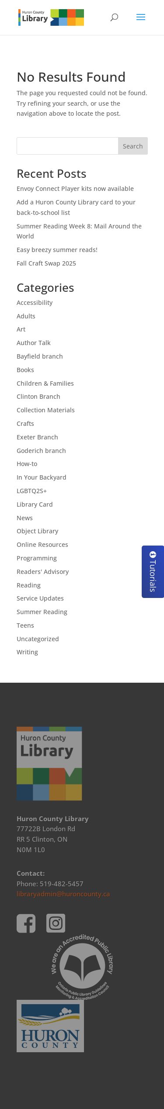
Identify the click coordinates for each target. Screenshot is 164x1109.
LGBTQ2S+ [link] (32, 491)
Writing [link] (27, 652)
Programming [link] (37, 558)
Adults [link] (26, 316)
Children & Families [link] (45, 383)
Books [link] (25, 370)
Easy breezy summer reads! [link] (57, 249)
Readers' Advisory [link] (43, 571)
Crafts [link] (25, 423)
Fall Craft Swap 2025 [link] (46, 263)
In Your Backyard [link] (41, 477)
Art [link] (21, 329)
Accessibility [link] (34, 302)
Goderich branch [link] (41, 450)
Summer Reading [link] (42, 612)
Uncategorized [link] (38, 639)
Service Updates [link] (40, 598)
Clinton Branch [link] (38, 396)
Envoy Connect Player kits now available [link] (75, 188)
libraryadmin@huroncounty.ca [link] (63, 893)
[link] (51, 17)
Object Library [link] (37, 531)
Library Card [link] (35, 504)
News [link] (25, 518)
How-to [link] (27, 463)
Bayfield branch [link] (40, 356)
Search (133, 146)
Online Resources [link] (42, 544)
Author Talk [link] (34, 343)
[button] (141, 22)
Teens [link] (25, 625)
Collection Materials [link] (46, 410)
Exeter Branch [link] (37, 437)
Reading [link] (29, 585)
